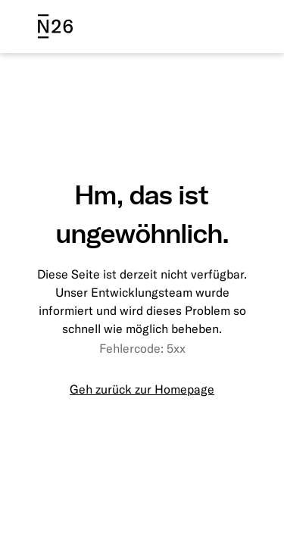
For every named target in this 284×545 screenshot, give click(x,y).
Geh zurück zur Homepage (142, 389)
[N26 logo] (55, 26)
